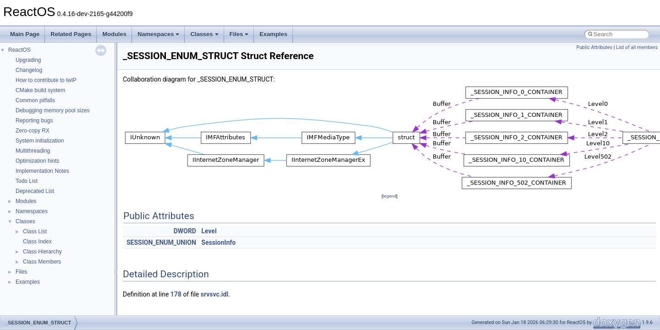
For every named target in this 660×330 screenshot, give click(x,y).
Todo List (27, 181)
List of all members (637, 47)
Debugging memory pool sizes (52, 110)
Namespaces (159, 34)
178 (176, 294)
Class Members (42, 261)
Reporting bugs (34, 120)
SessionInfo (218, 242)
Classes (204, 34)
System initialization (40, 141)
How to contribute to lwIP (46, 80)
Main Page (24, 34)
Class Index (37, 241)
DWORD (185, 231)
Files (239, 34)
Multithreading (33, 151)
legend (389, 195)
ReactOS (19, 50)
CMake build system (40, 90)
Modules (114, 34)
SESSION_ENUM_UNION (161, 242)
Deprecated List (35, 191)
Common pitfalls (35, 100)
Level (208, 231)
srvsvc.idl (214, 294)
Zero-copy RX (33, 130)
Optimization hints (37, 161)
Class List (35, 231)
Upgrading (28, 60)
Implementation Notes (42, 171)
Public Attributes (594, 47)
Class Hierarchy (42, 251)
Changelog (29, 70)
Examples (273, 34)
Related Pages (70, 34)
